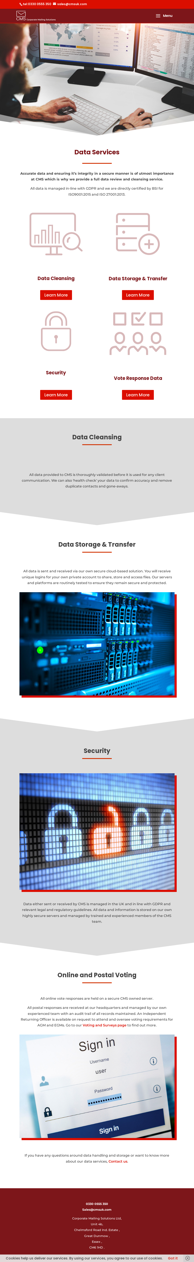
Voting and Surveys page (104, 1025)
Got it (173, 1258)
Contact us (118, 1161)
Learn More (56, 295)
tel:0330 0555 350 (37, 4)
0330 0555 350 (97, 1204)
